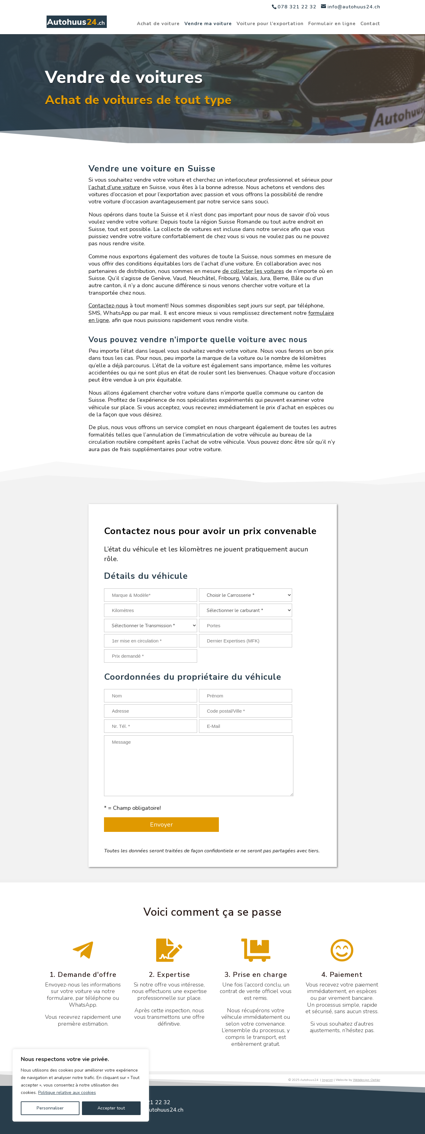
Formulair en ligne (332, 24)
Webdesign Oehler (366, 1080)
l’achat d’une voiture (114, 187)
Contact (370, 24)
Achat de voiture (158, 24)
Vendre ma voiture (208, 24)
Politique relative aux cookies (67, 1092)
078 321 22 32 (297, 6)
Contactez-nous (108, 305)
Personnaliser (50, 1108)
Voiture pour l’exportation (270, 24)
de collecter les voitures (253, 271)
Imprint (327, 1080)
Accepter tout (111, 1108)
